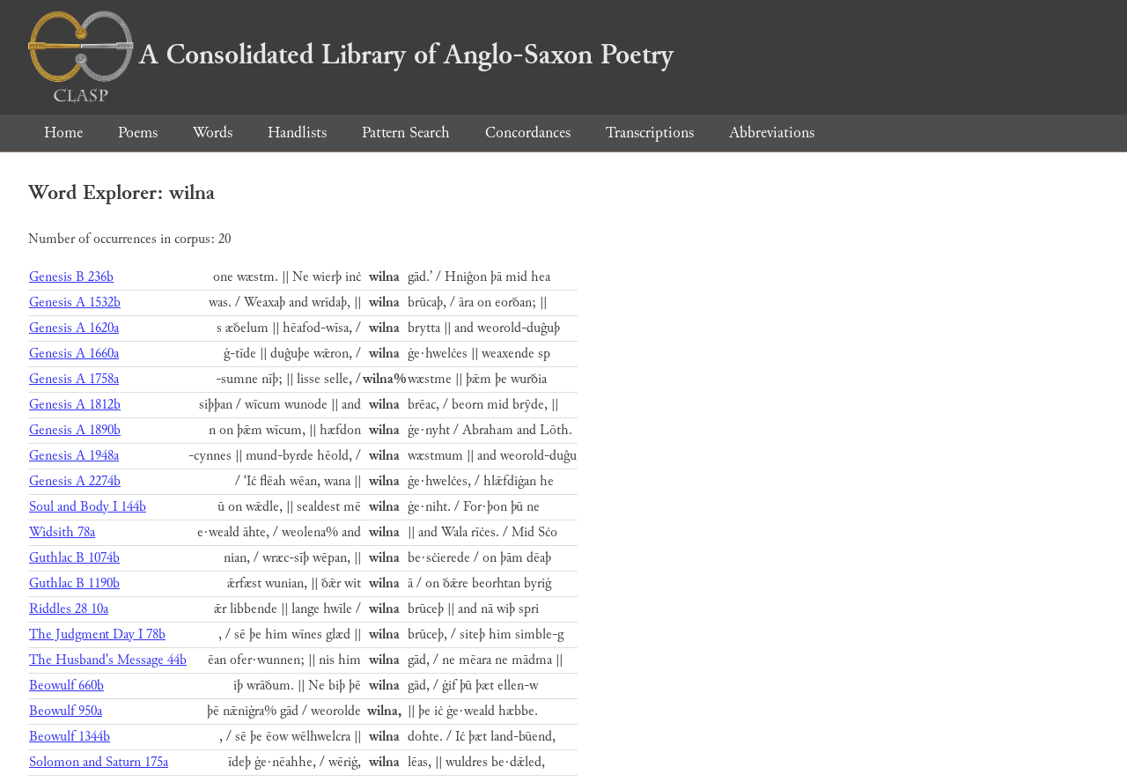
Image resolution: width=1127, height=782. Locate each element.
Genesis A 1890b (75, 430)
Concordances (528, 133)
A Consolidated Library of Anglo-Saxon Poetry (351, 54)
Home (63, 133)
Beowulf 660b (66, 685)
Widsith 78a (62, 532)
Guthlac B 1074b (74, 558)
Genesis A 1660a (74, 353)
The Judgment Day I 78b (97, 634)
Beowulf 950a (65, 711)
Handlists (297, 133)
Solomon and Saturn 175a (98, 762)
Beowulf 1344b (69, 737)
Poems (138, 133)
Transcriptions (650, 133)
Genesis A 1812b (75, 405)
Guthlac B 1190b (74, 583)
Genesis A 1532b (75, 302)
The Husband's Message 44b (108, 660)
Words (212, 133)
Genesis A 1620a (74, 328)
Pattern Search (406, 133)
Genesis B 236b (71, 277)
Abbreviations (771, 133)
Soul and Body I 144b (87, 507)
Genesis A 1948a (74, 456)
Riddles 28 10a (68, 609)
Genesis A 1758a (74, 379)
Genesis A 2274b (75, 481)
